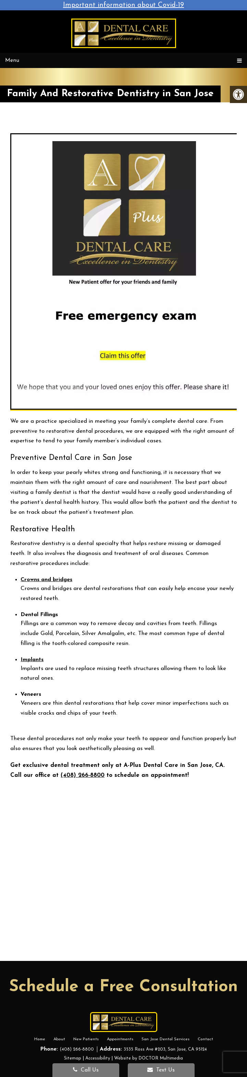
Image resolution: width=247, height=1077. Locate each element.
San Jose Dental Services (165, 1039)
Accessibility (97, 1058)
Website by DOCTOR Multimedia (148, 1058)
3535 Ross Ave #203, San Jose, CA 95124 (165, 1049)
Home (39, 1039)
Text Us (161, 1070)
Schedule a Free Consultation (123, 987)
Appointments (120, 1039)
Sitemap (72, 1058)
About (59, 1039)
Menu (12, 60)
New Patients (86, 1039)
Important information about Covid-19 (123, 5)
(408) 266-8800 (82, 775)
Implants (32, 659)
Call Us (86, 1070)
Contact (205, 1039)
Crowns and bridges (46, 579)
